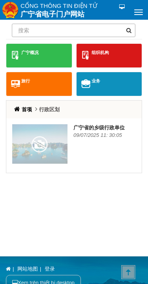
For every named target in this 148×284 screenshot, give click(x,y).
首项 (28, 109)
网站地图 (27, 269)
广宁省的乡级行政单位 (99, 128)
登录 (50, 269)
